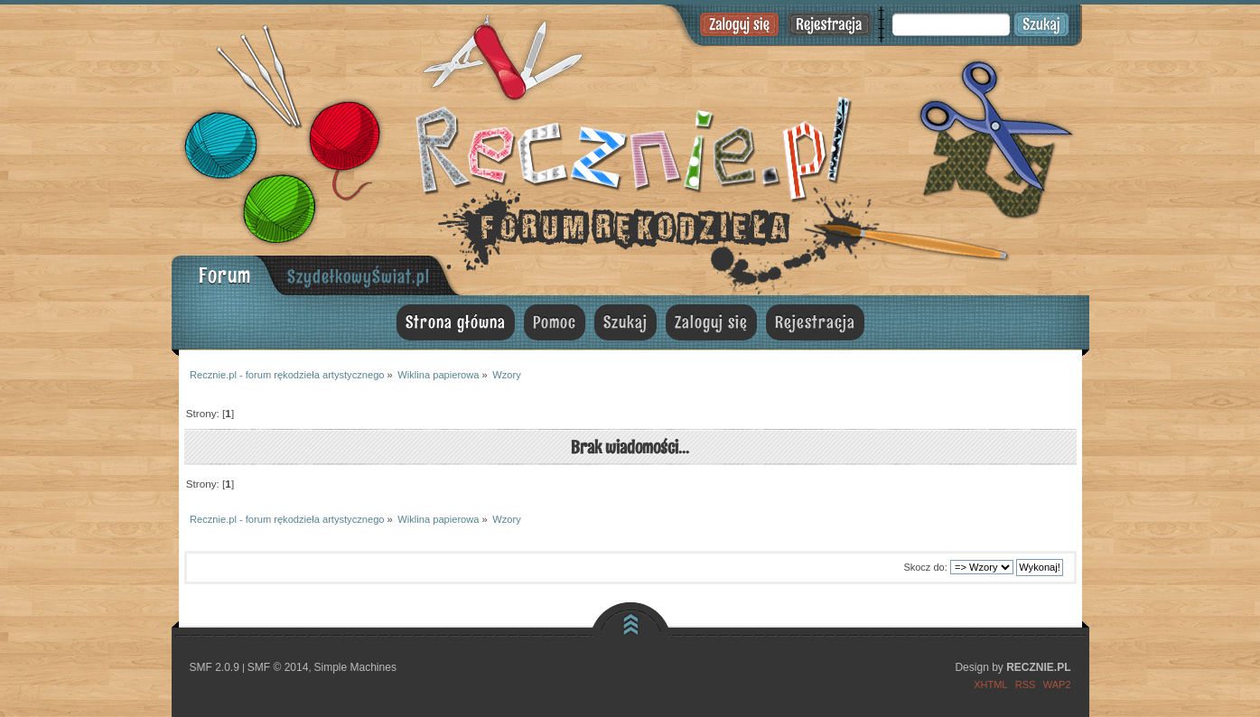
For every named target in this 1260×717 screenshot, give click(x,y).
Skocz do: (925, 567)
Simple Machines (355, 667)
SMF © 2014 (278, 667)
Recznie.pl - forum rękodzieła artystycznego (630, 147)
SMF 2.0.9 (214, 667)
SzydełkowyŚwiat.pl (358, 276)
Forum (225, 275)
